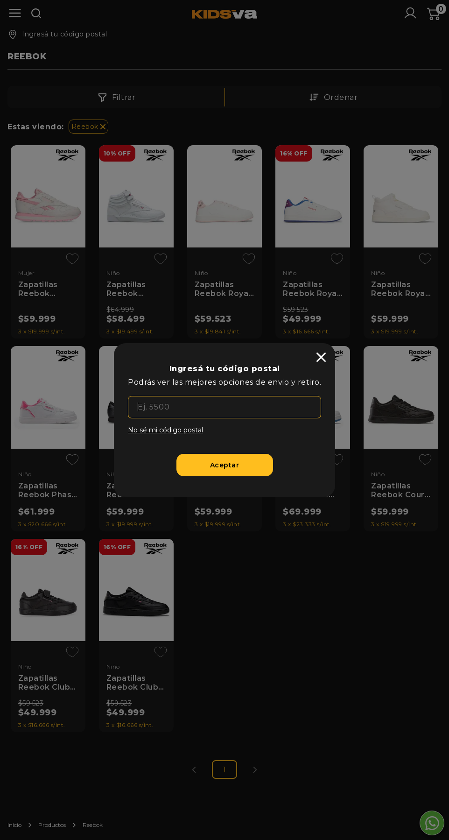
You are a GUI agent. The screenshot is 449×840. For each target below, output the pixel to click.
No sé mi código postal (165, 430)
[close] (321, 357)
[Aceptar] (224, 465)
